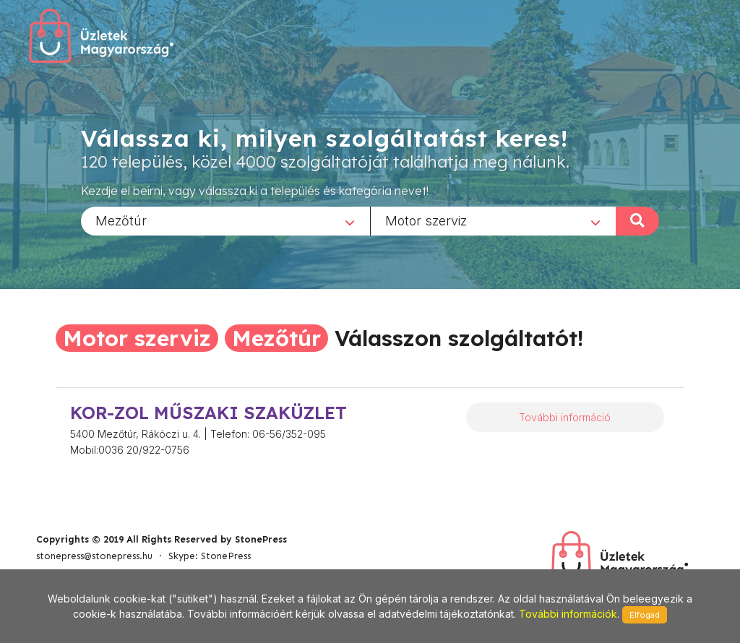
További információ (565, 417)
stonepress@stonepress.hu (94, 556)
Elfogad (644, 615)
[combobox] (225, 220)
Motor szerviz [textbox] (426, 220)
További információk (568, 614)
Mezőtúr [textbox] (121, 220)
